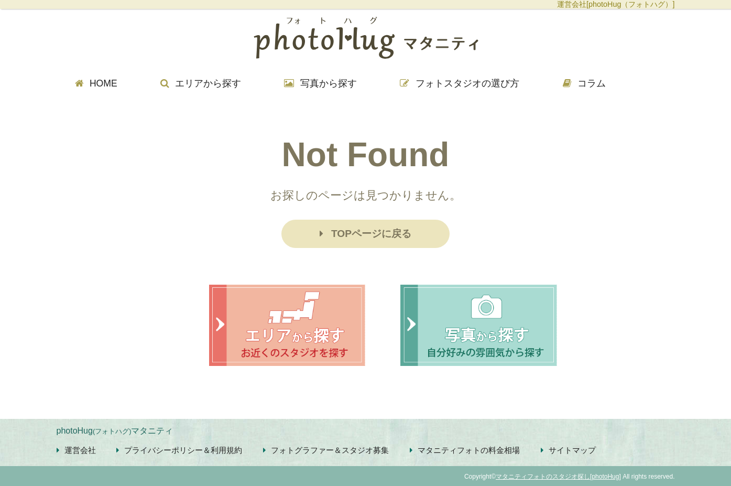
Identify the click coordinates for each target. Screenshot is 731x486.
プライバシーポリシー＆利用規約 (179, 450)
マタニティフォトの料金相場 (465, 450)
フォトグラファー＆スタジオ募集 (326, 450)
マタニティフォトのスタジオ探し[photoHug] (558, 476)
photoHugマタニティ (115, 430)
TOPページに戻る (365, 233)
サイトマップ (568, 450)
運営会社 (76, 450)
